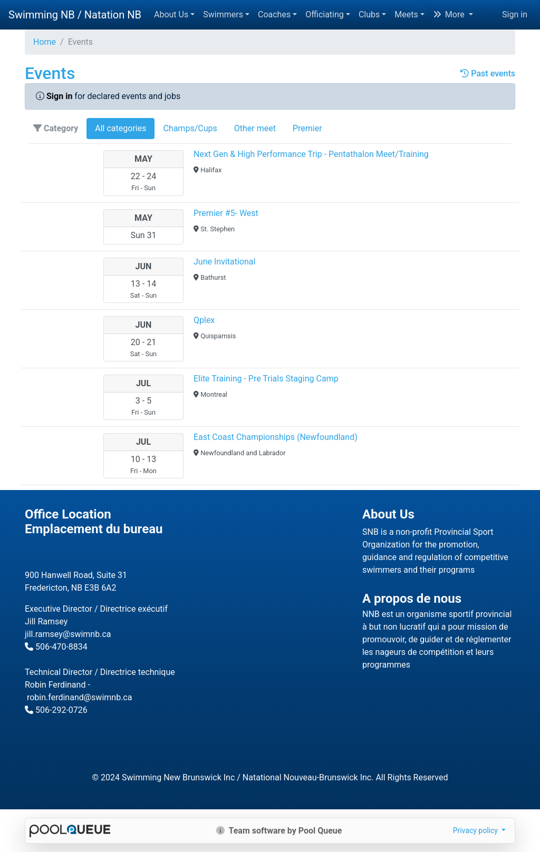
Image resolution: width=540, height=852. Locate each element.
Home (44, 42)
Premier (307, 128)
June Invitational (224, 262)
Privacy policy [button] (476, 830)
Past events (487, 73)
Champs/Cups (190, 128)
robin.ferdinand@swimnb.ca (79, 697)
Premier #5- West (226, 213)
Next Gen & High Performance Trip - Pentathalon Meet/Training (311, 154)
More (450, 14)
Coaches (274, 14)
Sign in (514, 14)
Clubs (369, 14)
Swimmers (223, 14)
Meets (406, 14)
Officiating (324, 14)
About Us (171, 14)
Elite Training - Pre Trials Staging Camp (266, 379)
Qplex (204, 320)
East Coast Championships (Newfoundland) (276, 437)
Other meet (255, 128)
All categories (120, 128)
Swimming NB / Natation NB (74, 14)
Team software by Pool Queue (279, 831)
